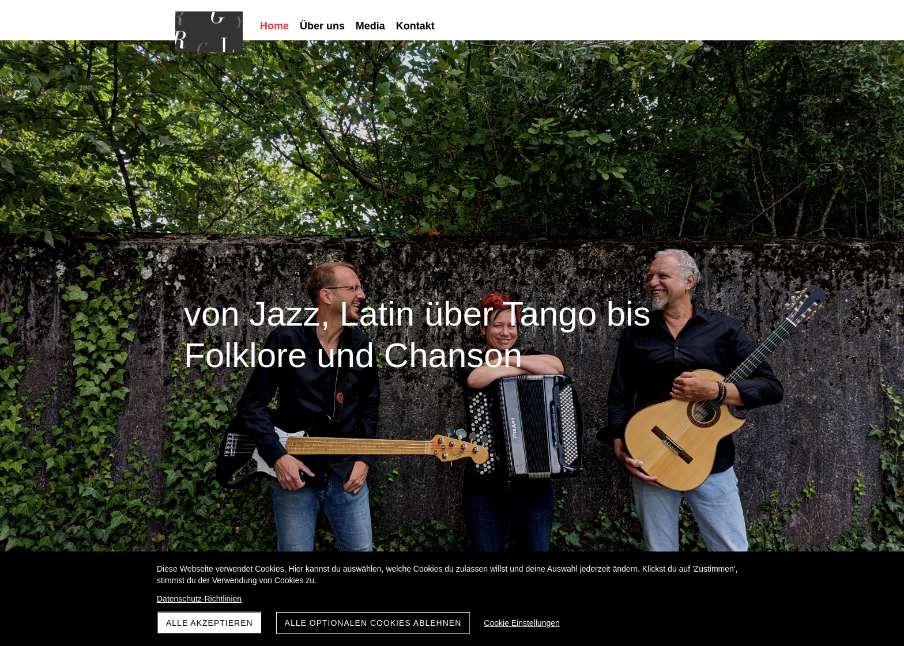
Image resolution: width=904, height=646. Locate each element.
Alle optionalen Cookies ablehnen (373, 623)
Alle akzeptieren (209, 623)
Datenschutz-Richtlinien (199, 598)
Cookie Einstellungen (522, 623)
